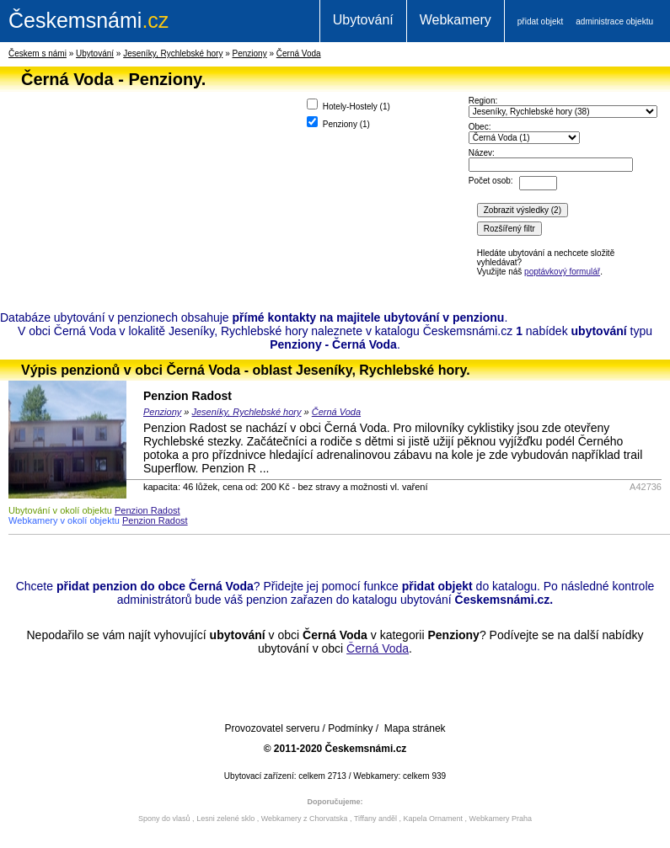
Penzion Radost (187, 396)
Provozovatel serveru (271, 728)
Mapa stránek (415, 728)
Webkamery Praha (500, 818)
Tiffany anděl (375, 818)
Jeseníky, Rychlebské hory (172, 53)
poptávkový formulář (562, 271)
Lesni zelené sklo (225, 818)
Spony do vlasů (164, 818)
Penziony (250, 53)
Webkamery (455, 20)
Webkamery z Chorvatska (304, 818)
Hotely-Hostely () (348, 105)
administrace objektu (614, 21)
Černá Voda (298, 53)
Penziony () (338, 122)
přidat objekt (540, 21)
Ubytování (363, 20)
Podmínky (350, 728)
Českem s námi (37, 53)
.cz (88, 20)
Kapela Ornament (433, 818)
